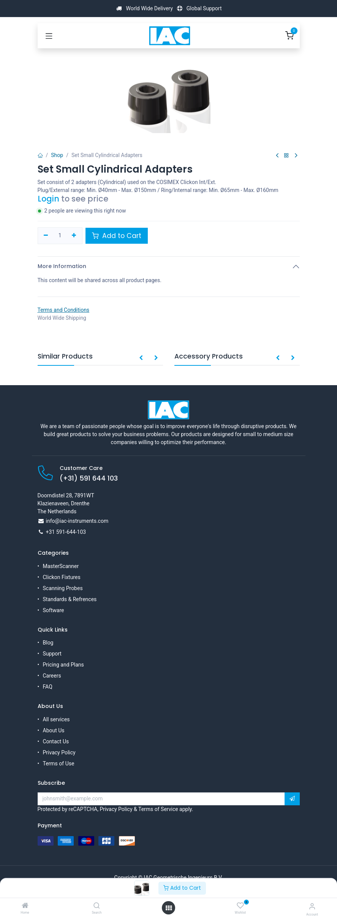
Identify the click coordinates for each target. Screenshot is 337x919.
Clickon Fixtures (62, 577)
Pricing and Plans (63, 665)
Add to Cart (182, 888)
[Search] (96, 906)
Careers (52, 676)
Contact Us (56, 741)
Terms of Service (158, 809)
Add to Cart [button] (116, 235)
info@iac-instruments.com (77, 521)
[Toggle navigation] (49, 36)
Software (53, 610)
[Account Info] (312, 906)
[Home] (25, 906)
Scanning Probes (63, 588)
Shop (57, 155)
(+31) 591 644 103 (89, 478)
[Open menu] (169, 908)
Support (52, 654)
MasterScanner (61, 566)
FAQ (47, 687)
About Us (54, 730)
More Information (62, 266)
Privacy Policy (59, 752)
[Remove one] (46, 236)
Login (48, 198)
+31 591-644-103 (66, 532)
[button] (141, 358)
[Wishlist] (240, 905)
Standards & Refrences (70, 599)
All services (56, 719)
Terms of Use (58, 763)
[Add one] (74, 236)
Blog (48, 643)
